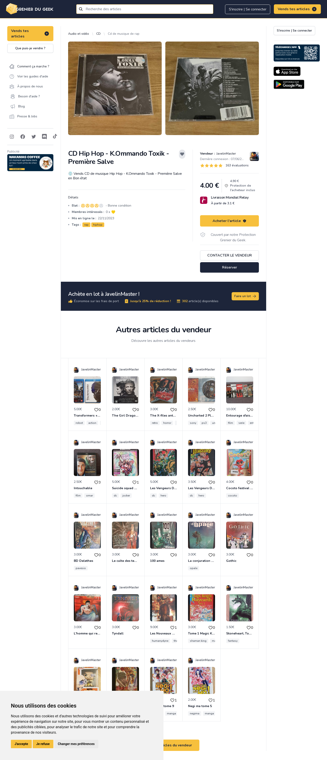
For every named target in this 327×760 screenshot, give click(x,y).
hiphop (97, 225)
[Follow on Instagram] (11, 136)
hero (163, 495)
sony (193, 423)
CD (98, 34)
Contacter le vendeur (229, 255)
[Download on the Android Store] (289, 84)
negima (194, 713)
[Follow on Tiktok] (55, 136)
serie (241, 423)
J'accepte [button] (21, 744)
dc (115, 495)
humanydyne (160, 641)
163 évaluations (237, 165)
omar (89, 495)
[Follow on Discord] (44, 136)
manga (171, 713)
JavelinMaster (226, 153)
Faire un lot (245, 296)
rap (86, 225)
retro (155, 423)
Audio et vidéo (78, 34)
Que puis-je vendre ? (30, 48)
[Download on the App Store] (287, 71)
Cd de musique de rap (123, 34)
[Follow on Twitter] (33, 136)
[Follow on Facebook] (22, 136)
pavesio (81, 568)
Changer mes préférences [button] (76, 744)
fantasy (233, 641)
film (230, 423)
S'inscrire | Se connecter (247, 9)
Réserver (229, 267)
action (92, 423)
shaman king (198, 641)
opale (193, 568)
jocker (126, 495)
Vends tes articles (297, 9)
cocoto (232, 495)
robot (79, 423)
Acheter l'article (229, 220)
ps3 (204, 423)
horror (167, 423)
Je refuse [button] (43, 744)
